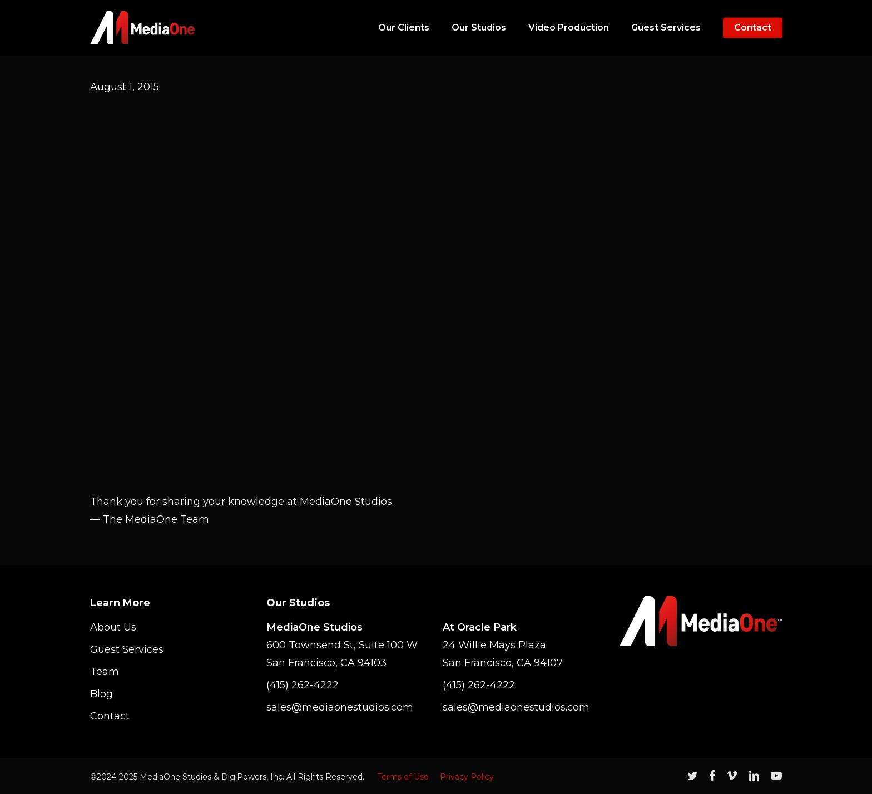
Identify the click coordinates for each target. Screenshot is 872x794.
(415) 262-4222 (302, 685)
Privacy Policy (467, 777)
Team (104, 672)
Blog (101, 694)
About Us (113, 627)
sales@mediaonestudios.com (339, 707)
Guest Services (127, 649)
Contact (110, 716)
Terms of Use (403, 777)
